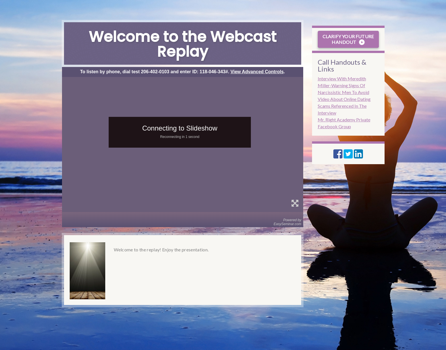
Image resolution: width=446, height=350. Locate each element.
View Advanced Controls (257, 71)
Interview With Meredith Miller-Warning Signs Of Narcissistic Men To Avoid (343, 85)
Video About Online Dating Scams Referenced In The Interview (344, 105)
